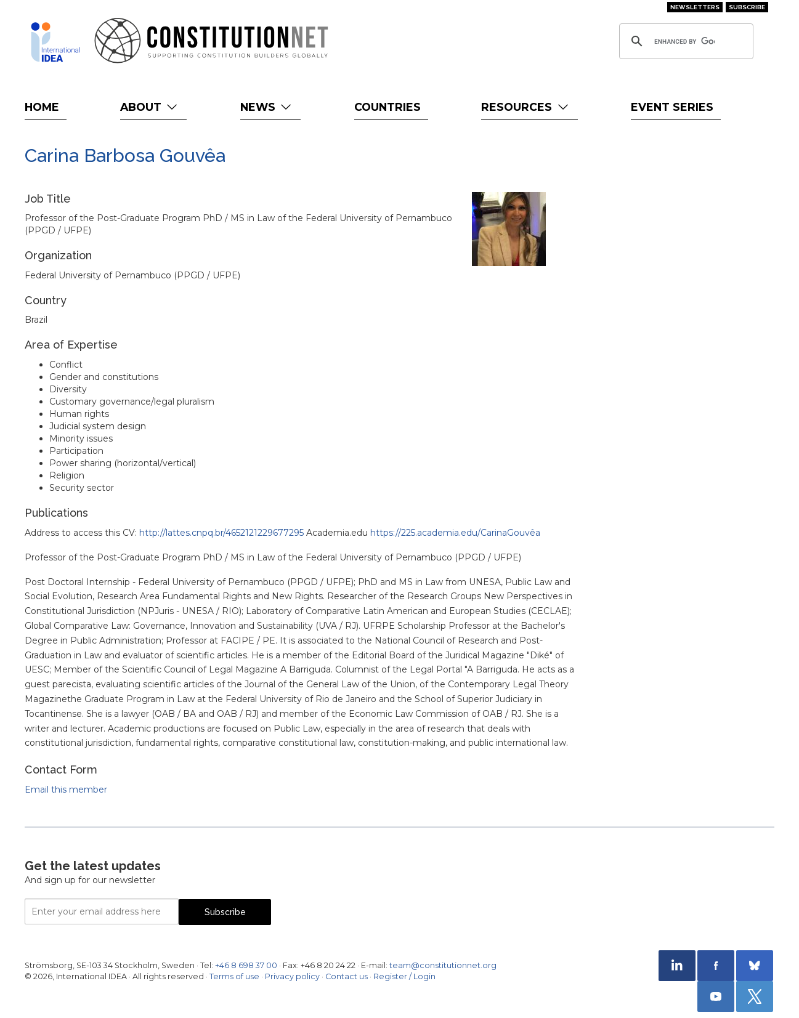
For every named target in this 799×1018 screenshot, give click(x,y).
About (150, 106)
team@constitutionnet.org (443, 965)
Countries (387, 106)
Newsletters (695, 7)
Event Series (672, 106)
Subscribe (747, 7)
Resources (525, 106)
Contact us (346, 976)
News (267, 106)
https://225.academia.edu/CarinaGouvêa (455, 532)
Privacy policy (292, 976)
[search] (684, 41)
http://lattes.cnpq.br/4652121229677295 (221, 532)
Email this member (66, 789)
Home (42, 106)
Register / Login (404, 976)
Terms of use (234, 976)
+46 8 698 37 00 (246, 965)
